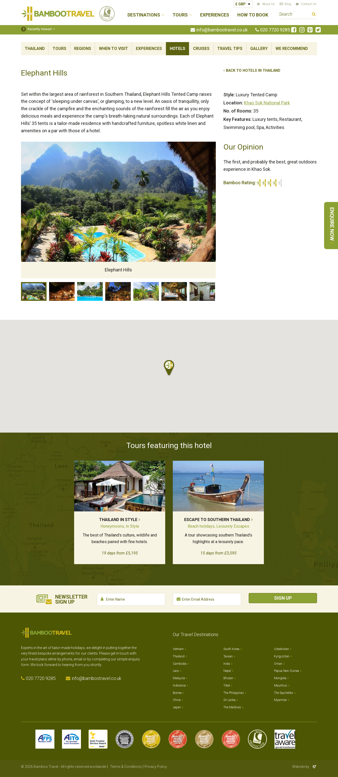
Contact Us (308, 4)
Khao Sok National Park (267, 102)
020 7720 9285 (275, 30)
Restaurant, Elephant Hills (62, 291)
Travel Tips (229, 48)
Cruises (201, 48)
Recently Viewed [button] (36, 29)
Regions (82, 48)
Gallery (259, 48)
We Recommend (292, 48)
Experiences (214, 15)
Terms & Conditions (126, 767)
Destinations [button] (144, 15)
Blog (288, 4)
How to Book (252, 15)
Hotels (177, 48)
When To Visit (113, 48)
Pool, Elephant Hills (90, 291)
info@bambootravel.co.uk (222, 30)
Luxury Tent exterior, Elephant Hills (146, 291)
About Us (268, 4)
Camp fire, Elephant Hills (118, 291)
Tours (59, 48)
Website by (304, 767)
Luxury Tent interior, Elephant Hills (174, 291)
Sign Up (283, 598)
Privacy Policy (155, 767)
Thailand (35, 48)
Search (314, 15)
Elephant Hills (34, 291)
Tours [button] (180, 15)
